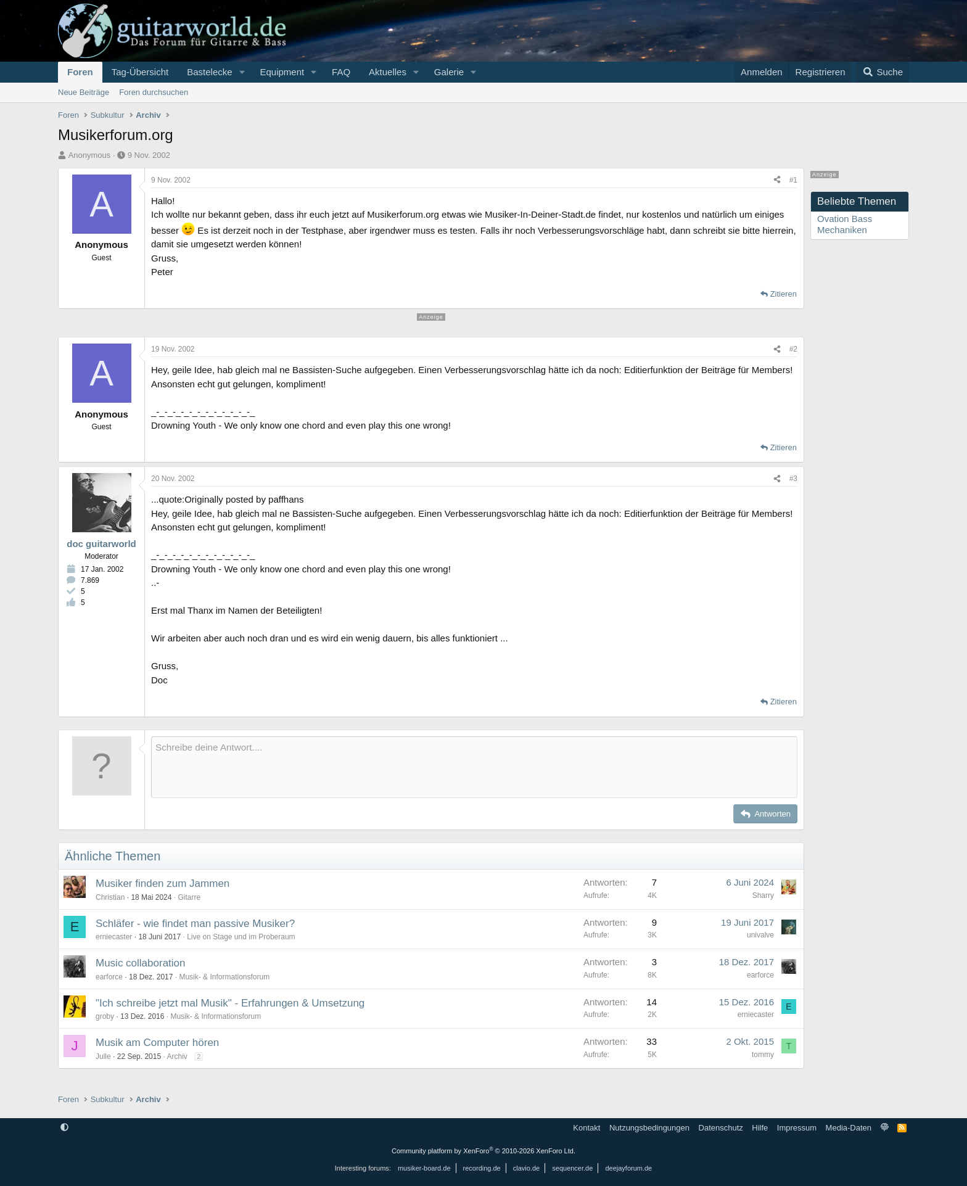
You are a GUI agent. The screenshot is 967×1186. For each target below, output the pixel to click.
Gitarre (189, 897)
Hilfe (760, 1127)
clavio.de (526, 1168)
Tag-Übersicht (140, 72)
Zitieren (783, 294)
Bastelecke (209, 72)
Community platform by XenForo (483, 1151)
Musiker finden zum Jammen (162, 883)
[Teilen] (777, 180)
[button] (241, 72)
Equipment (282, 72)
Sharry (763, 895)
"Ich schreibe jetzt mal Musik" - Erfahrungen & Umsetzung (230, 1003)
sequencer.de (572, 1168)
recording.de (482, 1168)
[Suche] (882, 72)
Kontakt (586, 1127)
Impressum (797, 1127)
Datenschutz (721, 1127)
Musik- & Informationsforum (224, 977)
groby (105, 1016)
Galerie (449, 72)
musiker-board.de (424, 1168)
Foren (80, 72)
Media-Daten (848, 1127)
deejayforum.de (628, 1168)
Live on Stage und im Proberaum (241, 937)
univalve (760, 935)
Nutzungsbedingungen (649, 1127)
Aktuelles (387, 72)
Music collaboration (141, 963)
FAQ (341, 72)
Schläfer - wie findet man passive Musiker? (195, 923)
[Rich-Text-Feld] (474, 767)
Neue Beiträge (83, 92)
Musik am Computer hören (157, 1042)
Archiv (177, 1056)
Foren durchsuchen (153, 92)
